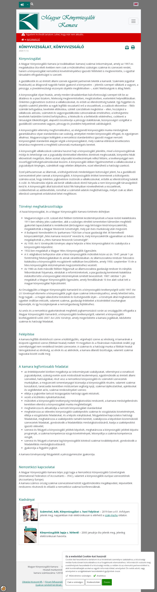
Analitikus (106, 575)
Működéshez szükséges (85, 575)
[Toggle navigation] (133, 21)
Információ (33, 39)
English (136, 4)
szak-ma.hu (111, 515)
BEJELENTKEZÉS (22, 5)
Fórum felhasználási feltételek (59, 581)
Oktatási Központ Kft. (32, 581)
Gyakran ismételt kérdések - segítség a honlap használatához (65, 585)
